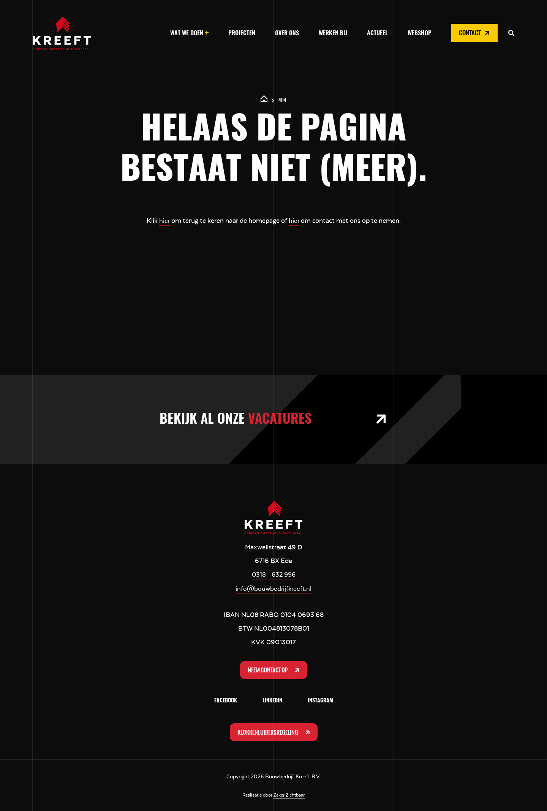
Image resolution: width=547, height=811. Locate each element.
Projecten (241, 33)
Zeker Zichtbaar (289, 794)
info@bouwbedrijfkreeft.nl (273, 588)
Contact (475, 33)
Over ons (287, 33)
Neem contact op (274, 669)
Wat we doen (186, 33)
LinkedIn (272, 700)
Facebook (225, 700)
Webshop (420, 33)
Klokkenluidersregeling (274, 731)
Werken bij (333, 33)
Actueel (377, 33)
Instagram (320, 700)
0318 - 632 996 (273, 574)
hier (164, 220)
